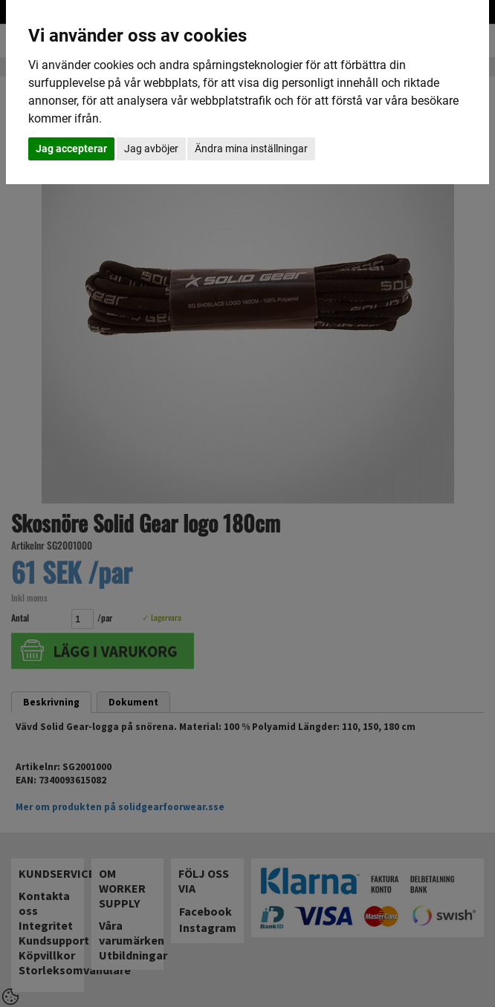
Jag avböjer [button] (151, 148)
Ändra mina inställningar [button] (251, 148)
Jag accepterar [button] (71, 148)
